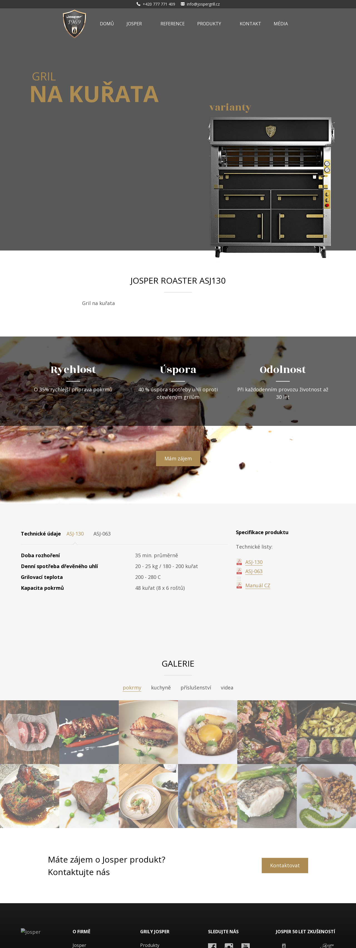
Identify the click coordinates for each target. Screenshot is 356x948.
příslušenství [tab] (196, 687)
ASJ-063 (254, 571)
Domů (107, 24)
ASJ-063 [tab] (102, 533)
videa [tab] (227, 687)
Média (281, 24)
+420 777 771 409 (159, 4)
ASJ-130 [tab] (75, 533)
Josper (134, 24)
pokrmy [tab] (132, 687)
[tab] (120, 532)
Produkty (209, 24)
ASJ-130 (254, 562)
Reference (172, 24)
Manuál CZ (257, 585)
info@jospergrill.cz (203, 4)
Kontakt (250, 24)
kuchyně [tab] (161, 687)
